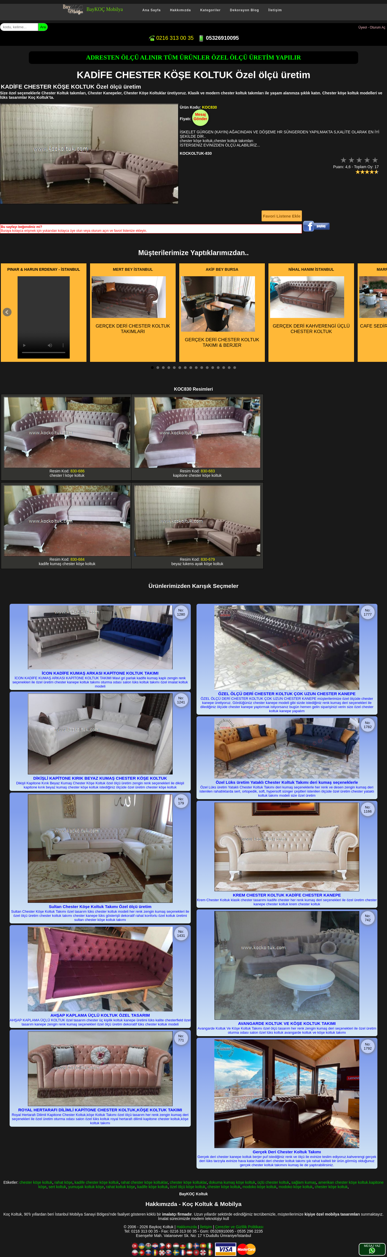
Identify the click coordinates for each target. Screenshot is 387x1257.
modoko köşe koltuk (260, 1187)
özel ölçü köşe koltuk (187, 1187)
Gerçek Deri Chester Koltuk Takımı (287, 1151)
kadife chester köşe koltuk (97, 1182)
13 (218, 367)
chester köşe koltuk (35, 1182)
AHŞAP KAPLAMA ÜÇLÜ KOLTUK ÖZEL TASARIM (100, 1015)
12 (212, 367)
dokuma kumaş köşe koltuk (232, 1182)
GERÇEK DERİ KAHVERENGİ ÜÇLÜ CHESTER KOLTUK (310, 305)
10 (201, 367)
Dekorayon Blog (244, 10)
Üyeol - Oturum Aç (371, 27)
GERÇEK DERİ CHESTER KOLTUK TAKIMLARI (131, 305)
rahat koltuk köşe (120, 1187)
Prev (7, 312)
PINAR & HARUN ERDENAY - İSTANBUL (43, 269)
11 (207, 367)
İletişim (275, 10)
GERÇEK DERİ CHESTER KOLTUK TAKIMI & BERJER (220, 312)
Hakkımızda (180, 10)
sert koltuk (57, 1187)
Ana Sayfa (151, 10)
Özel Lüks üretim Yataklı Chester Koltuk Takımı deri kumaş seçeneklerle (287, 782)
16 (234, 367)
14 (223, 367)
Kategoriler (210, 10)
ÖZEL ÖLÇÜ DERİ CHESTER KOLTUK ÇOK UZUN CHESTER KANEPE (286, 693)
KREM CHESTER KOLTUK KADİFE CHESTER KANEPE (287, 895)
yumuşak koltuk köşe (86, 1187)
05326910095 (218, 38)
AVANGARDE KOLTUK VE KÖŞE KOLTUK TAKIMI (287, 1023)
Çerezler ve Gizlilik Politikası (239, 1227)
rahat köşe (63, 1182)
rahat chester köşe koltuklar (144, 1182)
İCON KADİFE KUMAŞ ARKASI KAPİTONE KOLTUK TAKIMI (100, 673)
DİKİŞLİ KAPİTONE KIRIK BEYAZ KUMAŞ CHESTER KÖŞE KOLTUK (100, 778)
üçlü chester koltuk (273, 1182)
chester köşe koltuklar (188, 1182)
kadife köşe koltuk (152, 1187)
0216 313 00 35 (171, 38)
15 (229, 367)
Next (379, 312)
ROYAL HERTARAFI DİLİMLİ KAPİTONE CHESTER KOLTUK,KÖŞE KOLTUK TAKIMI (100, 1109)
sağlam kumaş (303, 1182)
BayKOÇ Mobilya (104, 9)
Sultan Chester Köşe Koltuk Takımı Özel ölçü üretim (100, 906)
